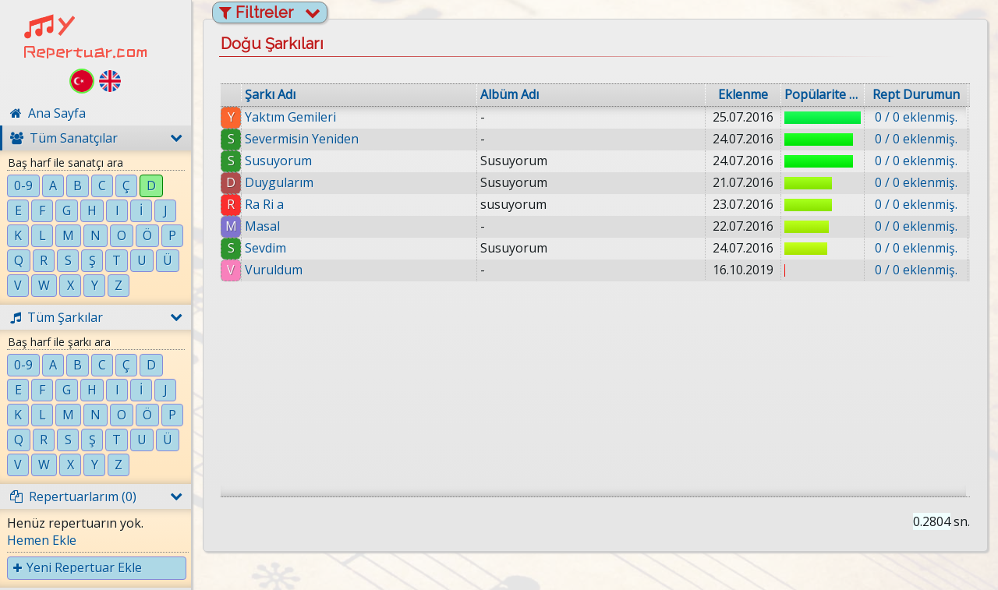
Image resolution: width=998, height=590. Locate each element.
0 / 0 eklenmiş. (916, 116)
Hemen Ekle (41, 540)
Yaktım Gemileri (290, 116)
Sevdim (265, 247)
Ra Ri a (264, 204)
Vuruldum (274, 269)
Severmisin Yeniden (302, 138)
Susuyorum (278, 160)
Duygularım (279, 182)
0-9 (23, 185)
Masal (262, 226)
